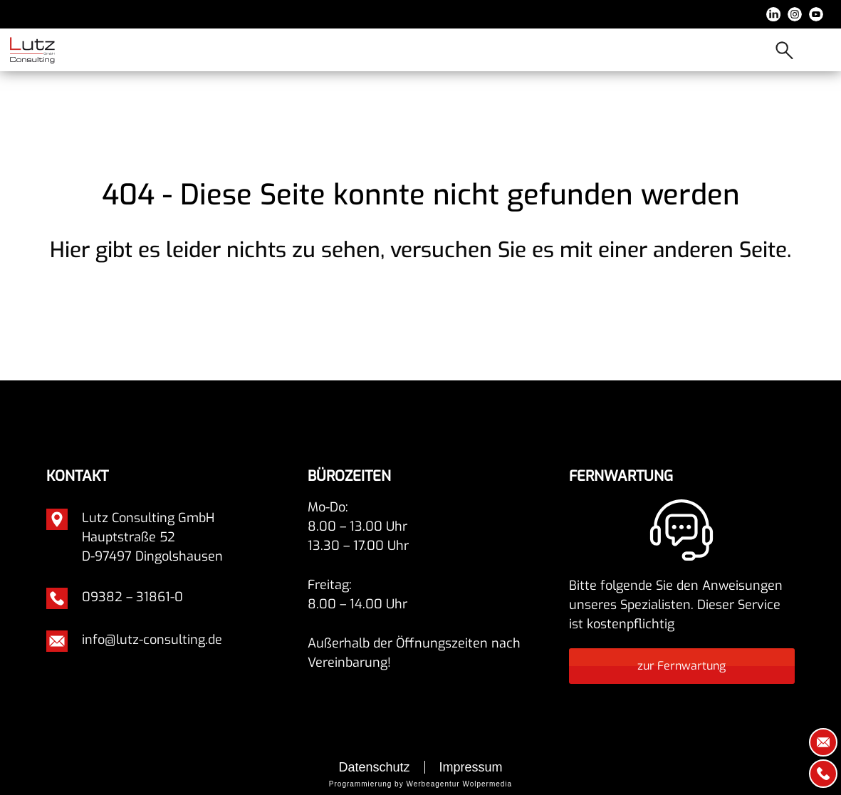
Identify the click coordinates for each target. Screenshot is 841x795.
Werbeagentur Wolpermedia (459, 784)
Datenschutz (373, 767)
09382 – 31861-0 (132, 597)
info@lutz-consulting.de (152, 639)
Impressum (471, 767)
